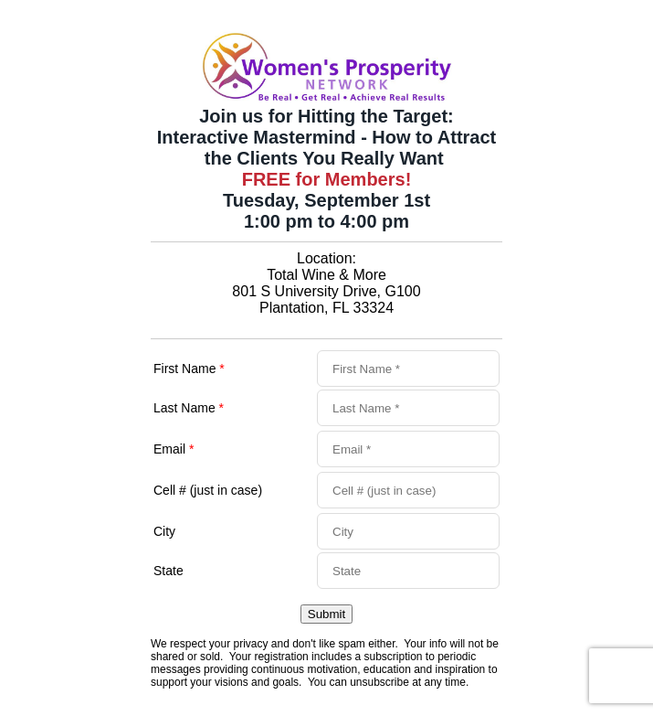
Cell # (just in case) (207, 490)
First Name (189, 368)
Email (173, 449)
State (168, 570)
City (164, 531)
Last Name (188, 408)
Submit (326, 614)
